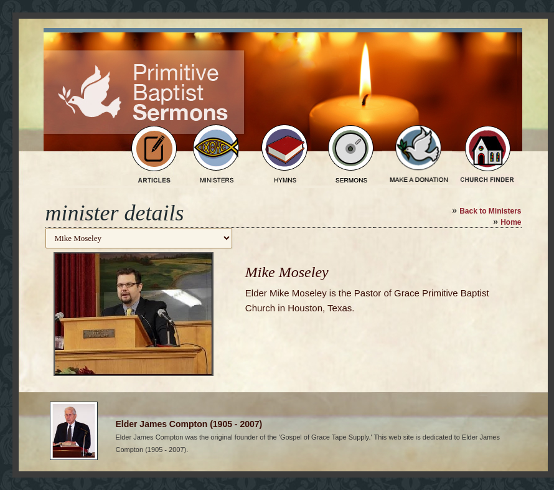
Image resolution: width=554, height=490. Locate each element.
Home (510, 222)
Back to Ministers (490, 211)
